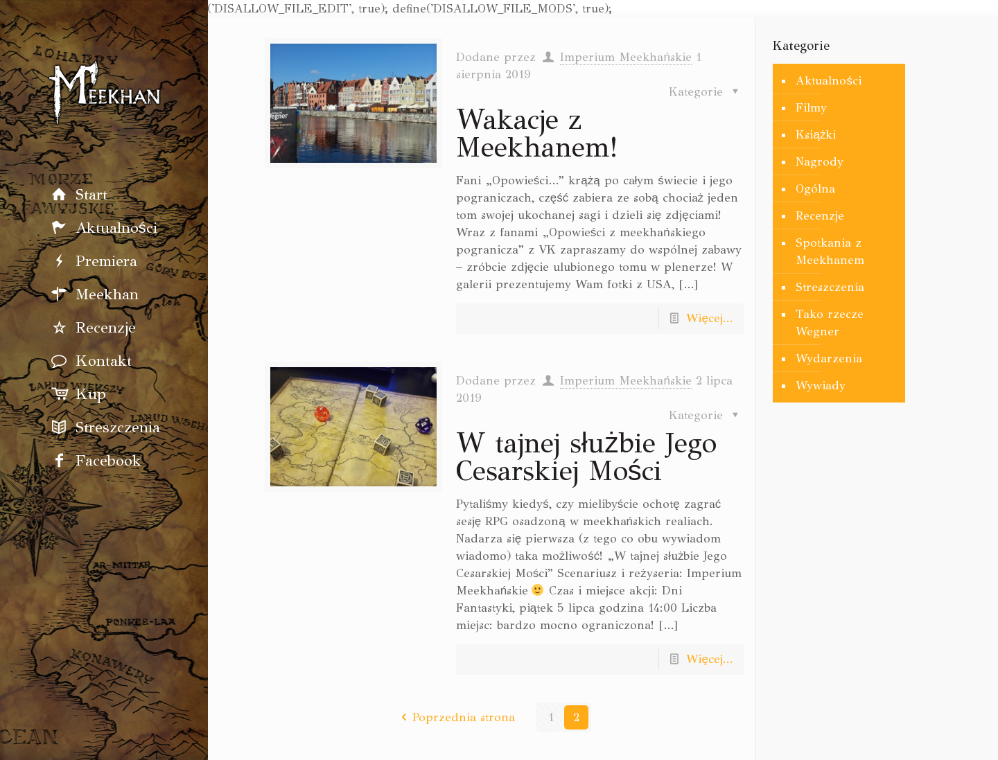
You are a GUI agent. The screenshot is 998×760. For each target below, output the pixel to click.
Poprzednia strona (456, 717)
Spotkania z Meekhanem (830, 251)
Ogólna (815, 189)
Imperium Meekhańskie (625, 57)
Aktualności (828, 80)
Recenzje (820, 216)
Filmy (811, 107)
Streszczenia (830, 287)
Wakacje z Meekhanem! (537, 133)
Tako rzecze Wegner (830, 323)
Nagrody (819, 161)
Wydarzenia (829, 358)
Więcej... (709, 318)
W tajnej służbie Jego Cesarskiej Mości (586, 457)
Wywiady (821, 385)
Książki (816, 134)
